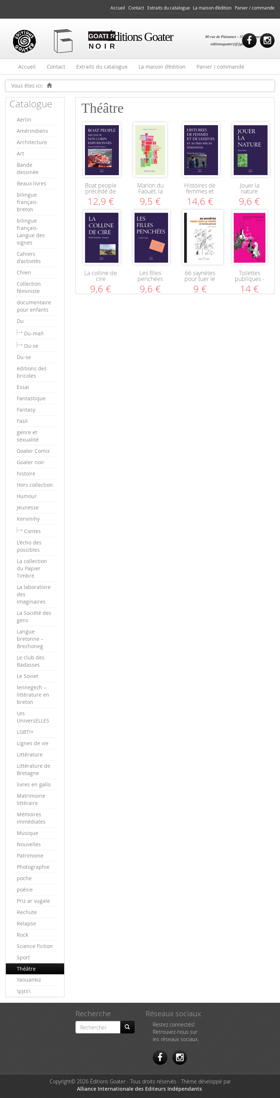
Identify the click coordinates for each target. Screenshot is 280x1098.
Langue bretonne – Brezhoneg (30, 639)
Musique (27, 832)
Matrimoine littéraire (31, 799)
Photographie (33, 866)
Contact (136, 8)
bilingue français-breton (27, 202)
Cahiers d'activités (29, 257)
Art (20, 153)
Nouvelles (29, 844)
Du (20, 320)
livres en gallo (34, 784)
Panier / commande (255, 8)
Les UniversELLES (33, 717)
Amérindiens (32, 130)
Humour (27, 496)
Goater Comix (33, 450)
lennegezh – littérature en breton (33, 694)
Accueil (117, 8)
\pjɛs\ (23, 990)
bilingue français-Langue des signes (31, 231)
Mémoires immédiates (31, 818)
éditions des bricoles (32, 372)
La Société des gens (34, 616)
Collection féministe (29, 287)
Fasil (22, 420)
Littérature (30, 754)
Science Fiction (35, 946)
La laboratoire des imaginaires (34, 594)
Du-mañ (34, 333)
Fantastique (31, 398)
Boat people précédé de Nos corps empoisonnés (100, 194)
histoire (26, 473)
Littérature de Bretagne (33, 769)
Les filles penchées (150, 276)
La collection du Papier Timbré (32, 568)
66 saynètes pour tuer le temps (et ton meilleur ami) (200, 281)
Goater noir (30, 462)
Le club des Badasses (30, 661)
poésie (25, 889)
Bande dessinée (28, 168)
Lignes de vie (32, 743)
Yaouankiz (29, 979)
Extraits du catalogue (168, 8)
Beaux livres (31, 183)
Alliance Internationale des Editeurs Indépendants (139, 1088)
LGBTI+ (25, 731)
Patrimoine (30, 855)
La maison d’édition (212, 8)
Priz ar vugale (33, 900)
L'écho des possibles (29, 546)
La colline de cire (100, 276)
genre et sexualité (28, 436)
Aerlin (24, 119)
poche (24, 878)
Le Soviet (27, 676)
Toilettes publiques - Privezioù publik (249, 281)
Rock (22, 934)
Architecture (32, 142)
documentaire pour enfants (34, 306)
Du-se (31, 345)
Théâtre (26, 968)
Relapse (26, 923)
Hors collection (35, 484)
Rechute (27, 912)
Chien (24, 272)
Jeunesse (28, 507)
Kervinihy (28, 518)
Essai (23, 387)
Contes (32, 531)
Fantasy (26, 409)
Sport (23, 957)
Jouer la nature (249, 188)
